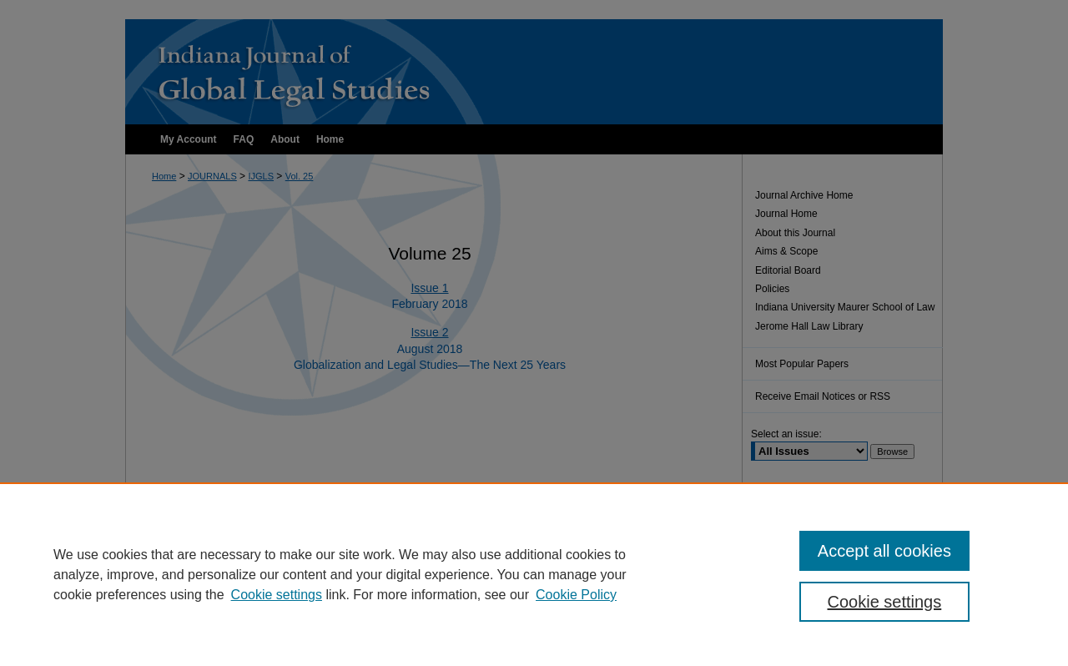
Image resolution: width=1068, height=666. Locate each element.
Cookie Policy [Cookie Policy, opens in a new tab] (576, 595)
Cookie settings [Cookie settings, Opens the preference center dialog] (885, 602)
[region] (534, 574)
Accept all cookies (884, 551)
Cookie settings (276, 595)
